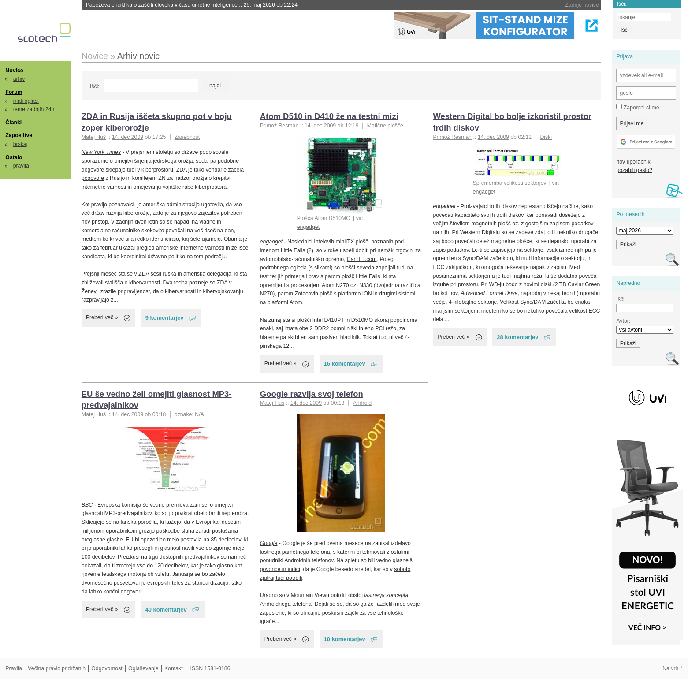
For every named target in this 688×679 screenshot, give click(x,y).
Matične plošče (385, 126)
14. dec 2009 (127, 137)
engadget (308, 227)
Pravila (13, 668)
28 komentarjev (517, 337)
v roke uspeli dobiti (346, 250)
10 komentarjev (344, 639)
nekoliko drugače (577, 232)
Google (269, 543)
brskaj (20, 144)
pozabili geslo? (634, 170)
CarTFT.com (362, 259)
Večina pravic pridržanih (57, 668)
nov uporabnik (633, 162)
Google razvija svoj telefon (311, 394)
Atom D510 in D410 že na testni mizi (329, 116)
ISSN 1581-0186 (210, 668)
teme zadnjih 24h (34, 109)
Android (362, 403)
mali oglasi (26, 101)
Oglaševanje (143, 668)
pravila (21, 166)
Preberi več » (102, 317)
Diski (546, 137)
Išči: (94, 86)
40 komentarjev (166, 609)
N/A (199, 414)
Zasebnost (187, 137)
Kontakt (173, 668)
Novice (14, 70)
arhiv (19, 79)
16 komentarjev (344, 363)
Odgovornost (107, 668)
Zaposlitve (18, 135)
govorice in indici (280, 569)
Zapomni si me (637, 107)
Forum (13, 92)
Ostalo (13, 157)
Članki (13, 122)
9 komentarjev (164, 317)
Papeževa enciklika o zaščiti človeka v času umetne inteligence (192, 5)
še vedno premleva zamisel (175, 505)
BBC (87, 505)
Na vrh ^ (672, 668)
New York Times (101, 152)
